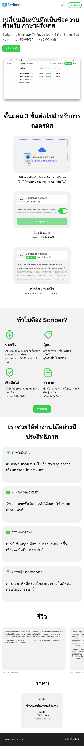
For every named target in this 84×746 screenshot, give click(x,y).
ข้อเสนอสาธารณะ (14, 739)
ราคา (61, 5)
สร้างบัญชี (11, 48)
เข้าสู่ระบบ (75, 5)
